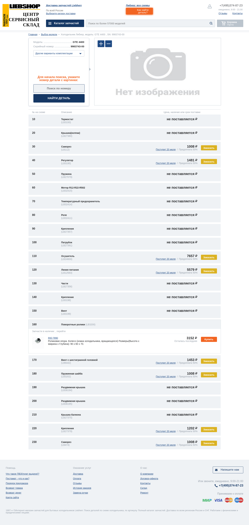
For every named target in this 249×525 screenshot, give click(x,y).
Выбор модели (49, 34)
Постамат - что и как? (17, 478)
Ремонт (144, 492)
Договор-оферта (149, 478)
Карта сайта (12, 497)
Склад (143, 488)
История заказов (82, 488)
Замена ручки (80, 492)
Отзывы (222, 13)
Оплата (77, 478)
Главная (32, 34)
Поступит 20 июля (165, 149)
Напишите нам (230, 469)
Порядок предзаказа (17, 483)
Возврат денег (13, 492)
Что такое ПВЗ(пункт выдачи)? (22, 473)
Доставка (78, 473)
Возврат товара (14, 488)
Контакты (237, 13)
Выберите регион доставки (61, 13)
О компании (146, 473)
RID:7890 (53, 338)
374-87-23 (231, 5)
